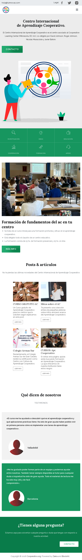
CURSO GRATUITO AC (25, 304)
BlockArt (65, 556)
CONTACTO (12, 49)
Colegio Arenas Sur (23, 350)
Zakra (55, 556)
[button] (5, 9)
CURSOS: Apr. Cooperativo (48, 352)
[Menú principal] (77, 9)
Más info (11, 249)
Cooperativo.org (34, 556)
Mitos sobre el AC (50, 304)
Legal (56, 2)
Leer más (18, 322)
